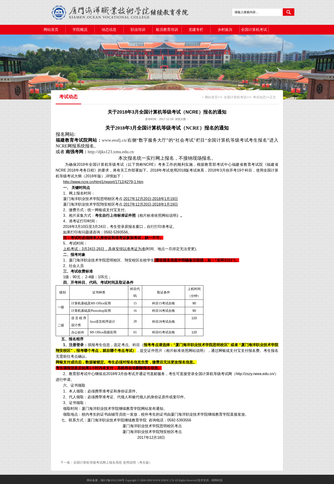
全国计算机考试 (254, 30)
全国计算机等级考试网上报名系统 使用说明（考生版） (112, 462)
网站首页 (51, 30)
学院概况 (80, 30)
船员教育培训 (167, 30)
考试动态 (259, 97)
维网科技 (217, 480)
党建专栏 (196, 30)
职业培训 (138, 30)
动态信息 (109, 30)
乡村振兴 (225, 30)
